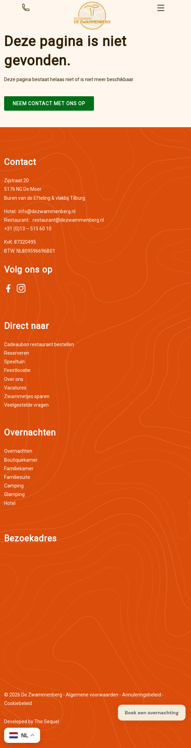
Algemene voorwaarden (92, 694)
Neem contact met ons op (49, 103)
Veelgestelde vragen (26, 405)
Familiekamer (19, 468)
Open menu (160, 8)
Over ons (13, 379)
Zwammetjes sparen (26, 396)
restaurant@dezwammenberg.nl (54, 220)
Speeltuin (14, 361)
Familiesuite (17, 477)
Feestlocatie (17, 370)
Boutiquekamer (21, 460)
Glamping (14, 494)
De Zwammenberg (41, 694)
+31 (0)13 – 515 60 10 (27, 228)
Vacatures (15, 387)
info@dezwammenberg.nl (39, 211)
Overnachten (18, 451)
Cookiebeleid (18, 703)
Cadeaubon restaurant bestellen (39, 344)
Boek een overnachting (152, 713)
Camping (14, 485)
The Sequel (46, 721)
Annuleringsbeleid (141, 694)
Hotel (9, 503)
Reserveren (16, 353)
